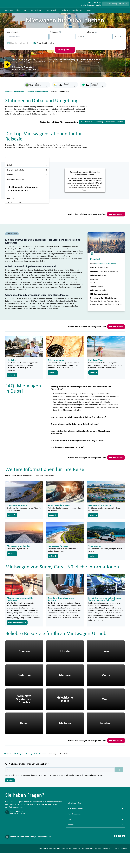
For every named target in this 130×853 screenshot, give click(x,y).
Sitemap (124, 848)
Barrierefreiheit (88, 848)
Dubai (27, 165)
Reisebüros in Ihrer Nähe (69, 10)
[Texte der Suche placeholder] (60, 769)
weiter (12, 375)
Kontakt (98, 5)
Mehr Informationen (17, 622)
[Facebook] (115, 836)
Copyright (115, 848)
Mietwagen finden (65, 50)
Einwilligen (10, 780)
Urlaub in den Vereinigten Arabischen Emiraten (102, 122)
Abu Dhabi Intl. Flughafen (27, 203)
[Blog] (123, 836)
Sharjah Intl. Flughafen (27, 170)
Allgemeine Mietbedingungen (49, 848)
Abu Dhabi (27, 198)
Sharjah (27, 175)
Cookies (98, 848)
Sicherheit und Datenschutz (71, 848)
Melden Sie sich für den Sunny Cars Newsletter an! (30, 837)
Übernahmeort (12, 32)
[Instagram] (119, 836)
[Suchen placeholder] (119, 769)
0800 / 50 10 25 (16, 811)
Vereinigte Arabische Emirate (105, 263)
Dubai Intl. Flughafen (27, 180)
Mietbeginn (55, 32)
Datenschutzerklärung (94, 775)
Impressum (106, 848)
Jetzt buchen (116, 214)
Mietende (92, 32)
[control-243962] (62, 37)
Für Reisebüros (85, 10)
